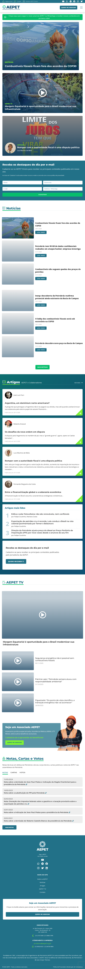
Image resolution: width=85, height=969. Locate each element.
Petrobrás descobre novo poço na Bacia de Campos (59, 343)
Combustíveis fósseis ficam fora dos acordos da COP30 (57, 224)
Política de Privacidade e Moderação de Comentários (68, 967)
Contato (42, 892)
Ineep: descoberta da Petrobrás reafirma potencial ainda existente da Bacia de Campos (57, 297)
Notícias (42, 882)
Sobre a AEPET (42, 879)
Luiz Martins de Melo (22, 453)
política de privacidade (57, 175)
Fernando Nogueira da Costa (25, 484)
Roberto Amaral (20, 424)
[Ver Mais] (82, 382)
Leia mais (41, 232)
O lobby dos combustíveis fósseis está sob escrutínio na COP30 (55, 320)
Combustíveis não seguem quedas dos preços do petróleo (58, 270)
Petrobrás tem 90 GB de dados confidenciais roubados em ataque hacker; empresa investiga (58, 247)
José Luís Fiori (19, 395)
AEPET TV (42, 889)
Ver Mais (77, 383)
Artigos (42, 886)
